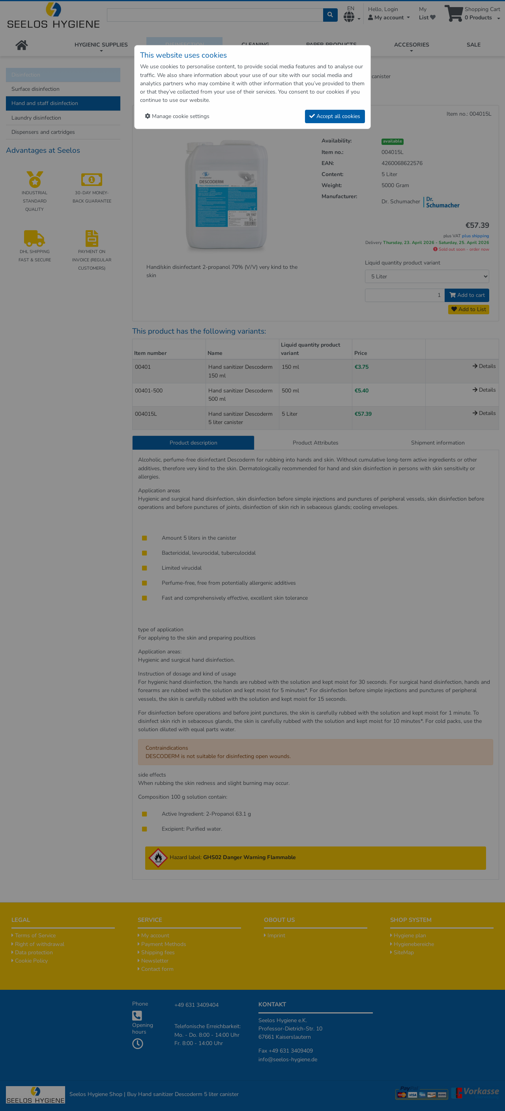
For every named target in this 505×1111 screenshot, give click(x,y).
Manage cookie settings (177, 116)
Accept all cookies (334, 116)
